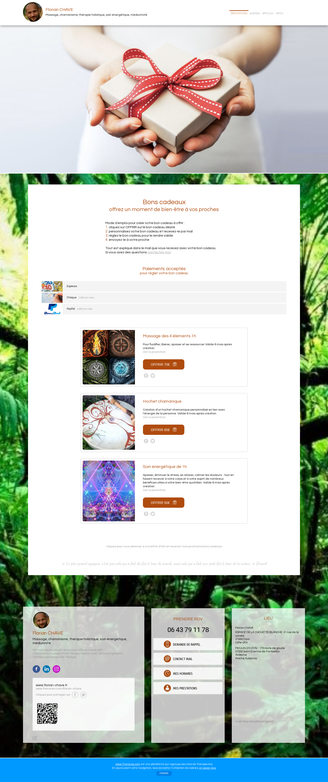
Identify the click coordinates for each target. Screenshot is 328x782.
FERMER (164, 773)
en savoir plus (207, 768)
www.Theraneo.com (127, 764)
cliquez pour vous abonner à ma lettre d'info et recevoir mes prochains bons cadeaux (164, 546)
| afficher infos (86, 297)
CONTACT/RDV (295, 13)
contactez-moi (159, 252)
